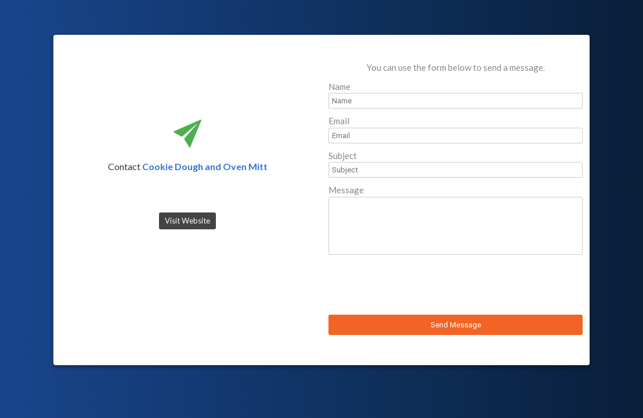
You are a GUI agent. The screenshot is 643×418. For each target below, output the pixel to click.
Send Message (456, 324)
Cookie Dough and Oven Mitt (205, 166)
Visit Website (187, 220)
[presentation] (416, 286)
